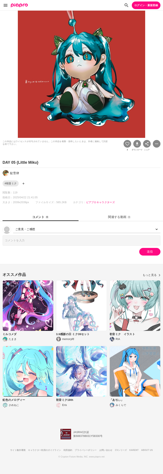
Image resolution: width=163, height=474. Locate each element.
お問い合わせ (105, 450)
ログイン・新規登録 (146, 5)
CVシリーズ (121, 450)
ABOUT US (147, 450)
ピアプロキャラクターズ (100, 202)
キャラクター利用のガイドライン (44, 450)
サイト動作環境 (17, 450)
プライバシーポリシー (86, 450)
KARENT (134, 450)
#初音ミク (11, 183)
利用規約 (67, 450)
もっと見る (151, 275)
